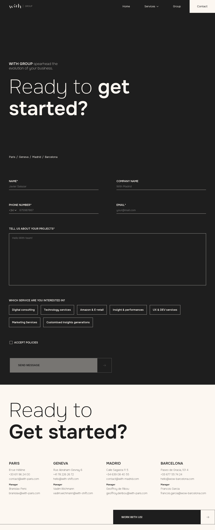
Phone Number (20, 205)
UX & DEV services (165, 309)
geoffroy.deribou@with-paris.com (126, 493)
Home (126, 6)
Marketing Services (24, 322)
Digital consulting (23, 309)
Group (177, 6)
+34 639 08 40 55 (117, 474)
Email (121, 205)
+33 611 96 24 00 (19, 474)
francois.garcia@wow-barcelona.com (183, 493)
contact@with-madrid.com (122, 479)
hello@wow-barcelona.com (177, 479)
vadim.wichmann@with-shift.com (73, 493)
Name (13, 181)
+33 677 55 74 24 (171, 474)
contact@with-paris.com (24, 479)
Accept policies (26, 342)
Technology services (57, 309)
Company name (127, 181)
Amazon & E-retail (92, 309)
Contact (202, 6)
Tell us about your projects (32, 228)
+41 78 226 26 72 (63, 474)
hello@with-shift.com (66, 479)
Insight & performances (128, 309)
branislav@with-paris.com (24, 493)
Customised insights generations (68, 322)
